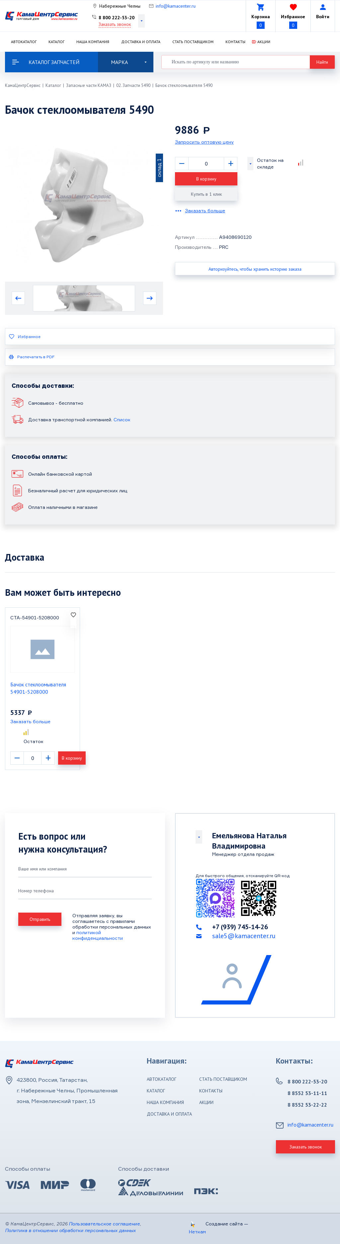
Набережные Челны (119, 6)
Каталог (56, 41)
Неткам (197, 1231)
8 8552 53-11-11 (307, 1093)
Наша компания (92, 41)
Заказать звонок (115, 24)
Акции (263, 41)
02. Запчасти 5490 (133, 85)
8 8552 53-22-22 (307, 1104)
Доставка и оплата (140, 41)
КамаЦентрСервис (23, 85)
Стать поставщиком (192, 41)
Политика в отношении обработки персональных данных (70, 1230)
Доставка (24, 557)
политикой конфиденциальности (97, 935)
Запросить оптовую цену (204, 142)
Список (122, 419)
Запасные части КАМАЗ (88, 85)
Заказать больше (205, 210)
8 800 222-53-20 (116, 18)
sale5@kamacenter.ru (244, 936)
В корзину (206, 179)
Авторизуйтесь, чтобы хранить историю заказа (255, 269)
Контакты (235, 41)
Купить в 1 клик (206, 194)
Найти (322, 62)
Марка (129, 62)
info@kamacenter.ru (176, 6)
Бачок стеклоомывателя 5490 (183, 85)
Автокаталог (24, 41)
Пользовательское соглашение (104, 1223)
